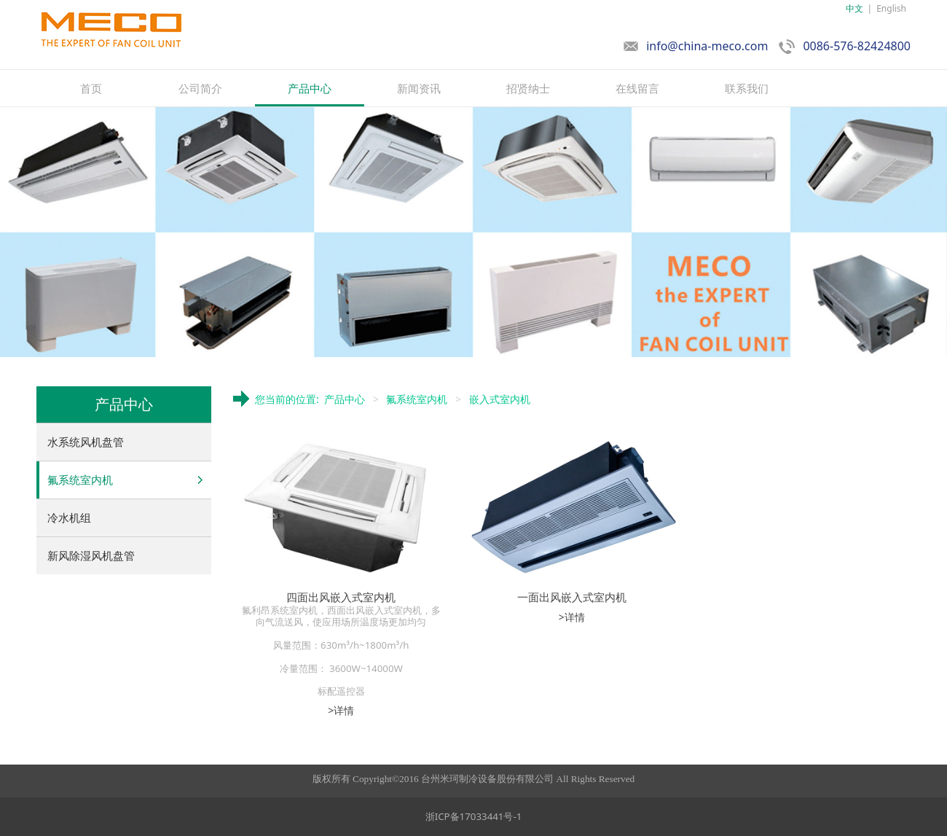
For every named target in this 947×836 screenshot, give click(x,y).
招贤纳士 (528, 88)
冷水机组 (69, 517)
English (891, 8)
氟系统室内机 (80, 479)
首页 (91, 88)
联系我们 (747, 88)
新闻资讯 (419, 88)
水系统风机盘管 (85, 441)
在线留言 (637, 88)
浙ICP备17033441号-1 (473, 816)
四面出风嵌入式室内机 (341, 597)
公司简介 (200, 88)
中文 (854, 8)
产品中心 (309, 88)
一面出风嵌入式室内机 (571, 597)
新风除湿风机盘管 (91, 555)
